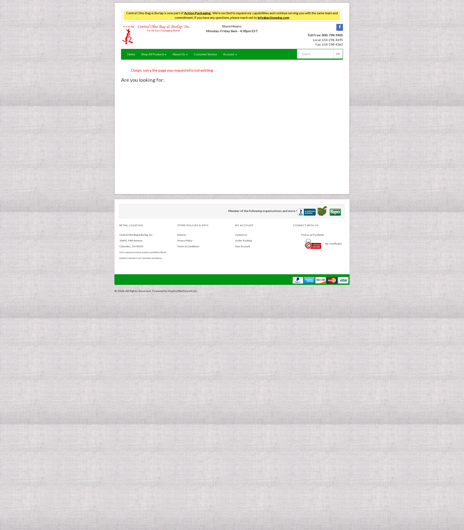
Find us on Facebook (312, 234)
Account (230, 54)
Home (131, 54)
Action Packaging (197, 13)
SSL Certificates (333, 243)
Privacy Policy (184, 240)
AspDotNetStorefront (182, 291)
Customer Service (205, 54)
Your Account (242, 246)
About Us (180, 54)
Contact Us (241, 234)
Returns (181, 234)
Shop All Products (153, 54)
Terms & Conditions (188, 246)
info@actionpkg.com (273, 17)
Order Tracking (243, 240)
